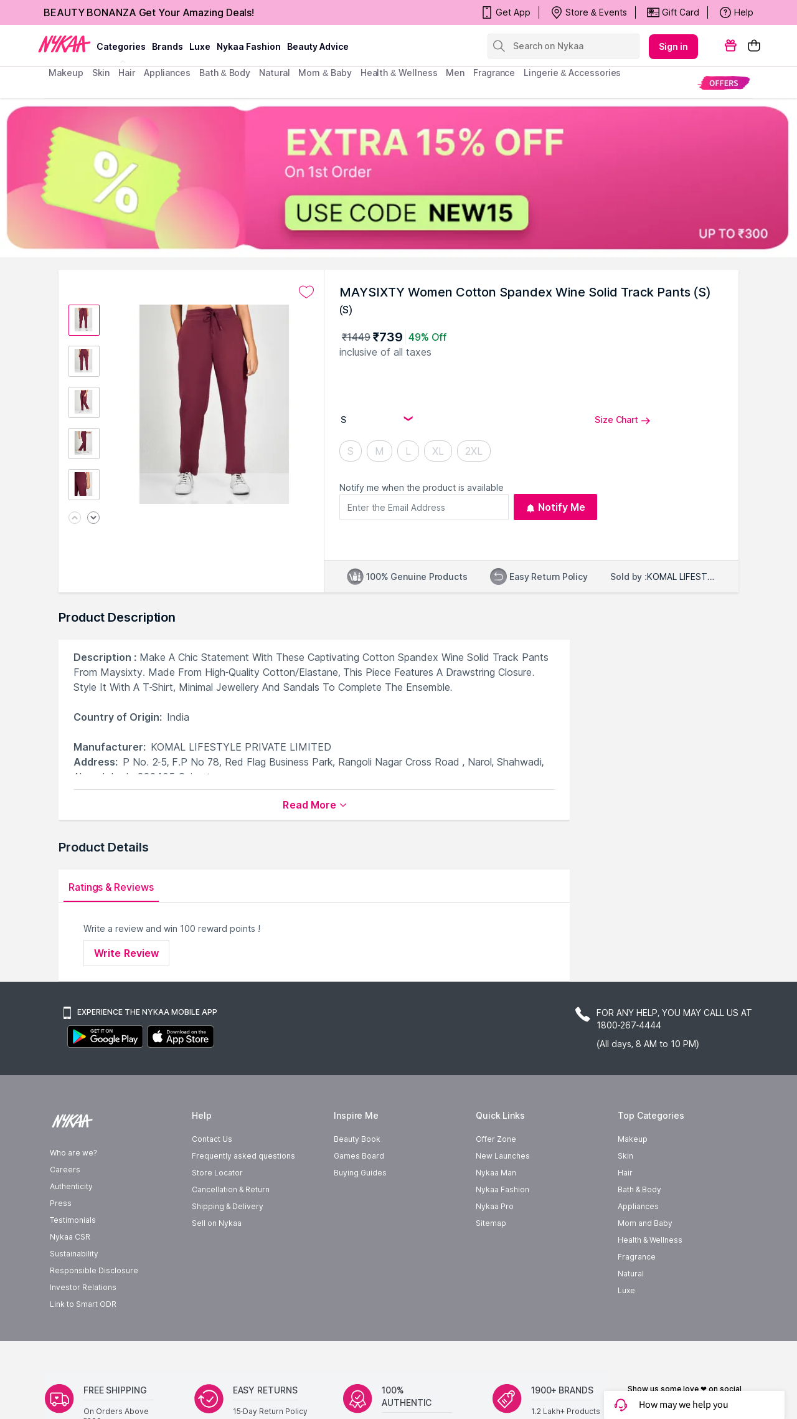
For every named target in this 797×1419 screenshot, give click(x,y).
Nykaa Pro (495, 1243)
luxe (199, 46)
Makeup (633, 1175)
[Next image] (93, 518)
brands (167, 46)
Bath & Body (639, 1226)
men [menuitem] (455, 72)
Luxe (626, 1327)
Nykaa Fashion (249, 46)
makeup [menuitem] (66, 72)
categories (121, 46)
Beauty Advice (318, 46)
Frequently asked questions (243, 1192)
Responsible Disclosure (94, 1307)
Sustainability (74, 1290)
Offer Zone (496, 1175)
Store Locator (217, 1209)
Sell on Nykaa (217, 1260)
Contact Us (212, 1175)
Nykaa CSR (70, 1273)
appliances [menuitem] (167, 72)
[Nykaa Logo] (64, 43)
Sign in (674, 46)
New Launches (503, 1192)
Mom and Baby (645, 1260)
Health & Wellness (650, 1276)
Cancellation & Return (231, 1226)
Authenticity (71, 1223)
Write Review (126, 953)
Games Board (359, 1192)
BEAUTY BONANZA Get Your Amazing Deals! (149, 12)
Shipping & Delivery (227, 1243)
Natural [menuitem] (274, 72)
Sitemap (491, 1260)
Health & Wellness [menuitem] (399, 72)
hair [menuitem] (126, 72)
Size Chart (623, 419)
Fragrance (637, 1293)
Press (61, 1240)
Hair (625, 1209)
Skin (625, 1192)
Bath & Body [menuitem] (224, 72)
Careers (65, 1206)
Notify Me (556, 507)
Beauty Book (357, 1175)
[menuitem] (723, 82)
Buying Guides (360, 1209)
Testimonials (73, 1256)
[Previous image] (74, 518)
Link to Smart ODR (83, 1340)
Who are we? (73, 1189)
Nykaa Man (496, 1209)
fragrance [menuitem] (494, 72)
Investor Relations (83, 1324)
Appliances (638, 1243)
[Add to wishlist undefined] (306, 292)
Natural (631, 1310)
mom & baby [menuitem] (324, 72)
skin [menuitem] (101, 72)
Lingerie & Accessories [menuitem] (572, 72)
